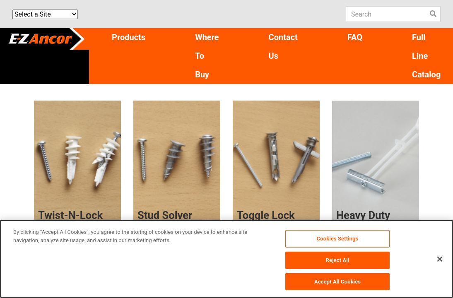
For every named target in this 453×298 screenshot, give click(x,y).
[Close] (440, 260)
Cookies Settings (338, 239)
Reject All (337, 261)
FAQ (354, 37)
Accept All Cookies (337, 282)
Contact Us (283, 46)
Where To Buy (207, 55)
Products (128, 37)
